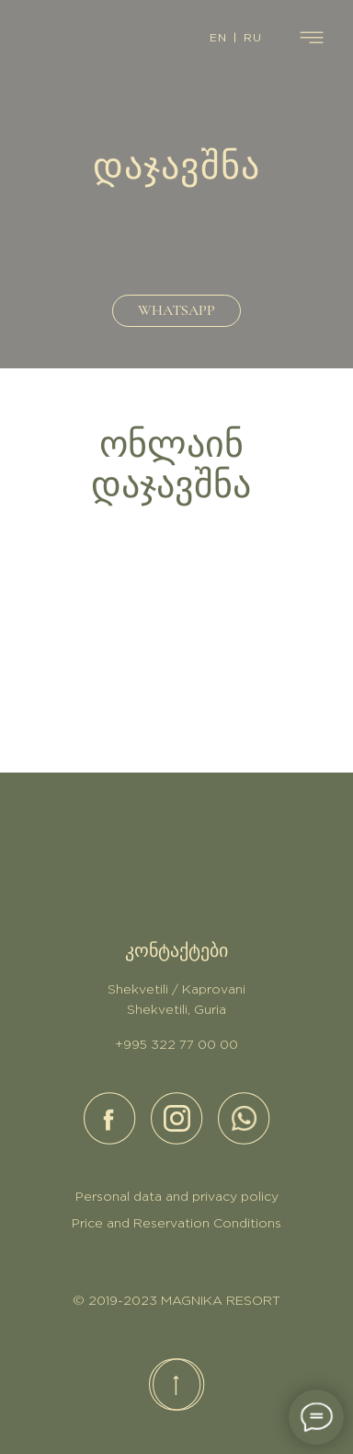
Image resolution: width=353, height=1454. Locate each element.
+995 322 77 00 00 (176, 1045)
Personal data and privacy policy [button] (177, 1197)
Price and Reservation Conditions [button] (176, 1223)
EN (218, 38)
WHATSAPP (176, 310)
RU (253, 38)
